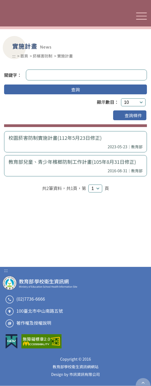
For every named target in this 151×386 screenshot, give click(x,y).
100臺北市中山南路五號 (39, 310)
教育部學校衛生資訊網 (40, 16)
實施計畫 (65, 56)
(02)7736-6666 (30, 298)
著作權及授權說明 (33, 322)
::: (14, 56)
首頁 (24, 56)
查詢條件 (129, 115)
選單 (141, 16)
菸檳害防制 (42, 56)
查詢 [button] (75, 89)
